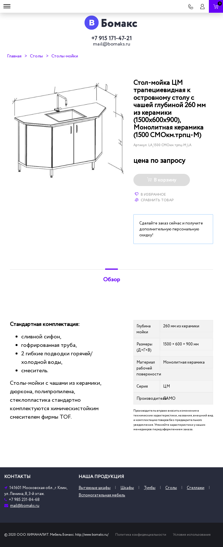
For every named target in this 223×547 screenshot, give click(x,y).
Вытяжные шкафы (95, 487)
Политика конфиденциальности (140, 534)
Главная (14, 56)
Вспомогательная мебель (102, 495)
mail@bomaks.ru (111, 44)
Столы (36, 56)
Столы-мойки (64, 56)
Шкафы (127, 487)
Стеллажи (195, 487)
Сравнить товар (154, 200)
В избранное (150, 194)
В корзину (161, 180)
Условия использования (192, 534)
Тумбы (149, 487)
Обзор (111, 280)
